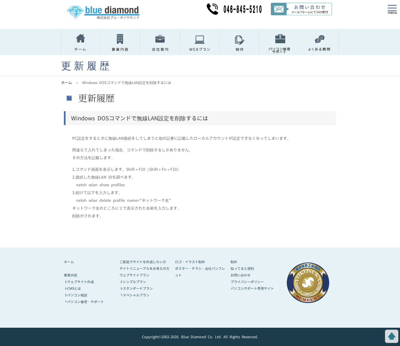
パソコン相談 (77, 295)
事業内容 (70, 275)
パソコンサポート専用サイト (252, 288)
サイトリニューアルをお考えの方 (144, 268)
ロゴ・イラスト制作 (190, 262)
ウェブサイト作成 (80, 281)
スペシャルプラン (136, 295)
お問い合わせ (241, 275)
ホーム (66, 82)
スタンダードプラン (138, 288)
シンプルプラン (134, 281)
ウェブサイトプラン (134, 275)
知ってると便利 (242, 268)
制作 (234, 262)
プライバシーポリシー (247, 281)
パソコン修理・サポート (85, 301)
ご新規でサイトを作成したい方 (142, 262)
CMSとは (74, 288)
